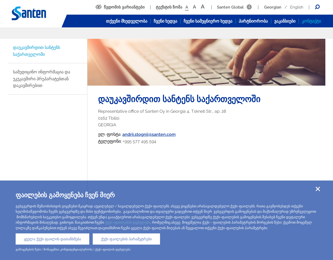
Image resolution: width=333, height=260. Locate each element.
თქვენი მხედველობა (126, 21)
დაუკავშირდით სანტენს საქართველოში (36, 51)
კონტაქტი (311, 21)
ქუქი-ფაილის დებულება (113, 249)
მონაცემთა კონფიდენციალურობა (68, 249)
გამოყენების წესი (28, 249)
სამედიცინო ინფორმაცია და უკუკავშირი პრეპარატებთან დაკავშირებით (41, 78)
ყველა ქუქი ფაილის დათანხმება (52, 239)
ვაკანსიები (284, 21)
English (296, 7)
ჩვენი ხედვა (165, 21)
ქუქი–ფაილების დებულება (127, 222)
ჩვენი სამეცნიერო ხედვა (208, 21)
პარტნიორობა (253, 21)
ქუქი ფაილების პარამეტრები (126, 239)
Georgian (272, 7)
